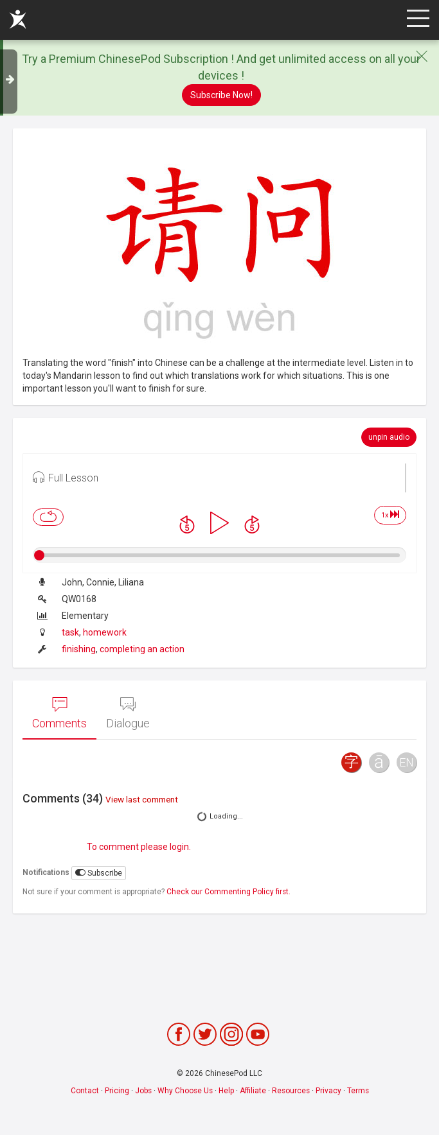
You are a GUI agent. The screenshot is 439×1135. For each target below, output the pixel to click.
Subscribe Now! (221, 95)
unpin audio (388, 437)
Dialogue (128, 713)
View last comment (141, 799)
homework (105, 632)
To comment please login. (139, 847)
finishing (79, 649)
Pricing (117, 1090)
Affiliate (253, 1090)
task (70, 632)
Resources (291, 1090)
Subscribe (98, 873)
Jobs (143, 1090)
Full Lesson (65, 477)
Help (226, 1090)
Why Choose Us (185, 1090)
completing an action (142, 649)
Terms (358, 1090)
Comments (59, 713)
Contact (85, 1090)
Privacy (328, 1090)
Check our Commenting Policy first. (228, 891)
